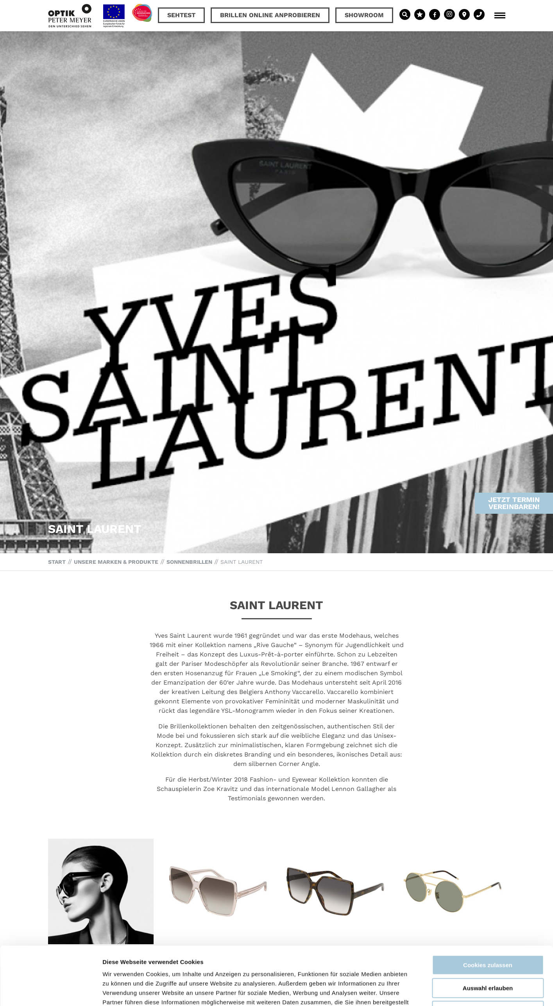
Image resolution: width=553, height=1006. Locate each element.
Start (57, 562)
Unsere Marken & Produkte (116, 562)
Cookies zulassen (487, 910)
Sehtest (181, 15)
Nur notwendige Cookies (487, 956)
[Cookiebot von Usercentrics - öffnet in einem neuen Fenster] (50, 991)
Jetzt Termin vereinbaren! (514, 475)
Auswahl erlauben (488, 933)
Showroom (364, 15)
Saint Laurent (241, 562)
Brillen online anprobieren (270, 15)
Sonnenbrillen (189, 562)
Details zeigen (415, 990)
